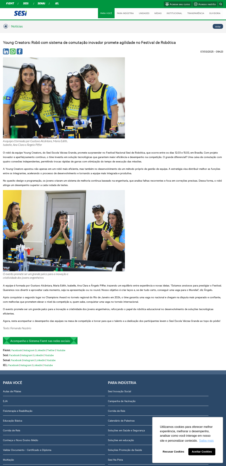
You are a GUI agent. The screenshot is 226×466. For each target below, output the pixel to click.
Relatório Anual (181, 305)
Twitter (51, 195)
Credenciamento (181, 328)
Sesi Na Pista (54, 305)
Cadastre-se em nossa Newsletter (59, 326)
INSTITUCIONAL (171, 13)
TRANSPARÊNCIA (194, 13)
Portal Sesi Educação (15, 328)
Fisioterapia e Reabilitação (17, 256)
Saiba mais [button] (206, 440)
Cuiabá (92, 237)
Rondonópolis (97, 246)
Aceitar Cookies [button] (202, 451)
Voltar (218, 26)
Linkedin (40, 195)
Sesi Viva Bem (55, 338)
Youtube (60, 195)
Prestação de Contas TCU (187, 295)
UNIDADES (140, 13)
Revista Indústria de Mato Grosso (145, 258)
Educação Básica (12, 266)
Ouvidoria (177, 358)
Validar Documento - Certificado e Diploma (22, 297)
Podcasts (136, 237)
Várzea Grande (97, 266)
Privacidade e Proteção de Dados (187, 317)
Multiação (8, 309)
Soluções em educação (60, 286)
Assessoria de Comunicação (188, 246)
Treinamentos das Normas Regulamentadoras (62, 363)
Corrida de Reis (11, 276)
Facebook (16, 195)
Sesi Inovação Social (58, 237)
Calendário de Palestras (60, 266)
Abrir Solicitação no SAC (186, 348)
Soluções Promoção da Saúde (64, 295)
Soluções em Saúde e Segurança (65, 276)
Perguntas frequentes (184, 276)
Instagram (29, 195)
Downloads (178, 338)
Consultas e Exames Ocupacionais (58, 350)
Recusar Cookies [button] (173, 451)
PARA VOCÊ (100, 13)
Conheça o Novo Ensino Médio (20, 286)
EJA (5, 246)
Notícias (17, 26)
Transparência (180, 286)
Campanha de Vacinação (61, 246)
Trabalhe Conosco (182, 266)
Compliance (179, 256)
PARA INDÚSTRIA (121, 13)
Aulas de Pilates (12, 237)
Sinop (92, 256)
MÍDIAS (154, 13)
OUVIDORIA (214, 13)
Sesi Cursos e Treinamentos (63, 315)
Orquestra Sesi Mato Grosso (19, 319)
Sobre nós (178, 237)
